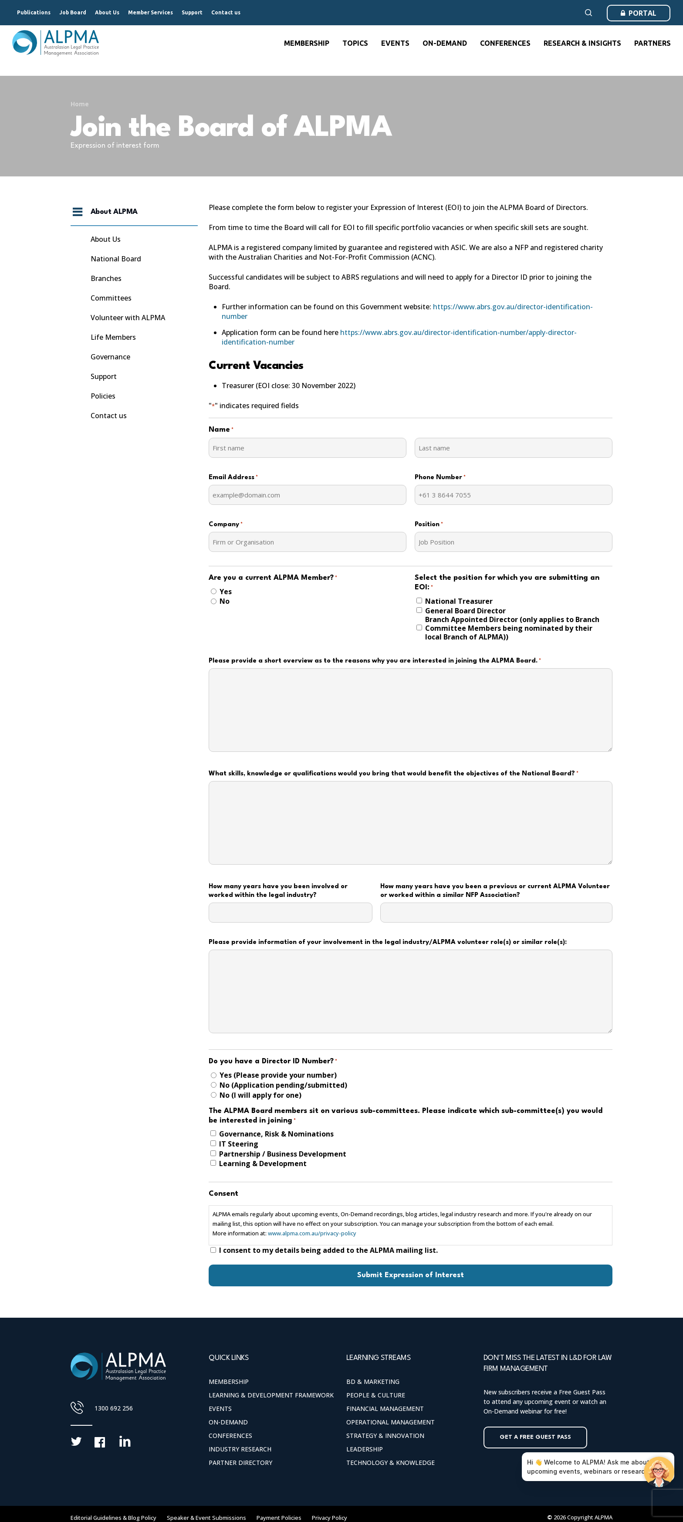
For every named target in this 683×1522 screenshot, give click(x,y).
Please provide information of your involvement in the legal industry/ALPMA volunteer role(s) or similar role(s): (388, 942)
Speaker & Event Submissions (206, 1518)
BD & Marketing (372, 1381)
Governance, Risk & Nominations (276, 1134)
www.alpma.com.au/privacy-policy (312, 1233)
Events (220, 1408)
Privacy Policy (329, 1518)
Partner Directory (240, 1462)
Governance (110, 357)
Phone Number (440, 478)
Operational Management (390, 1422)
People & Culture (375, 1395)
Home (80, 104)
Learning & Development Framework (271, 1395)
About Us (106, 239)
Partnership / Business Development (282, 1154)
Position (429, 525)
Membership (229, 1381)
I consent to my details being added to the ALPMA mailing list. (328, 1250)
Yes (226, 591)
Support (104, 376)
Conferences (230, 1435)
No (225, 601)
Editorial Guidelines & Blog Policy (113, 1518)
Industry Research (240, 1449)
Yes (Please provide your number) (278, 1075)
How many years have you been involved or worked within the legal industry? (278, 891)
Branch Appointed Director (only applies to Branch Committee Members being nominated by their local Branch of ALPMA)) (512, 628)
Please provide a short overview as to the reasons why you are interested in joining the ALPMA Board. (375, 661)
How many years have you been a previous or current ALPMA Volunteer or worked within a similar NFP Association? (495, 891)
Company (226, 525)
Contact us (109, 415)
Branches (106, 278)
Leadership (364, 1449)
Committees (111, 298)
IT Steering (238, 1144)
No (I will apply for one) (260, 1095)
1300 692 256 (114, 1408)
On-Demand (228, 1422)
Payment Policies (279, 1518)
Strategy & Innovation (385, 1435)
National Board (116, 259)
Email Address (233, 478)
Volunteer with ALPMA (128, 317)
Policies (103, 396)
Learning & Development (263, 1163)
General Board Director (465, 610)
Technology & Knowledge (390, 1462)
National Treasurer (459, 601)
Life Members (113, 337)
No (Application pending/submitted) (283, 1085)
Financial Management (385, 1408)
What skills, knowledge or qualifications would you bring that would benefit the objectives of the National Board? (393, 774)
